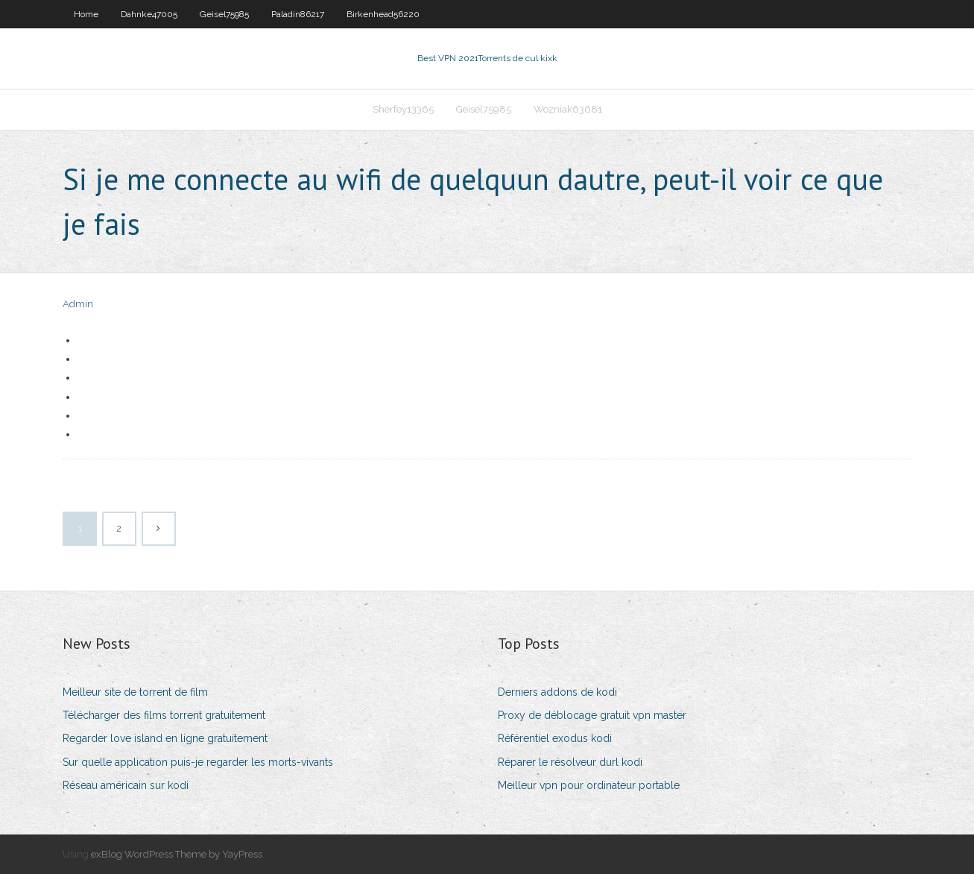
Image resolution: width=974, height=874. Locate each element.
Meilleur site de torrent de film (135, 692)
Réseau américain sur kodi (126, 785)
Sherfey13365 (403, 109)
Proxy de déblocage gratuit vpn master (592, 715)
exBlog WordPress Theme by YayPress (176, 854)
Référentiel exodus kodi (555, 738)
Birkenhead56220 (383, 14)
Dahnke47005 (149, 14)
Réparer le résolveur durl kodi (570, 762)
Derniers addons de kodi (557, 692)
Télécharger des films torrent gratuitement (164, 715)
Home (86, 14)
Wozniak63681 (568, 109)
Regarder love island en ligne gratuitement (165, 738)
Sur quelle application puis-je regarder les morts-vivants (198, 762)
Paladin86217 (297, 14)
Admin (78, 303)
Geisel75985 (224, 14)
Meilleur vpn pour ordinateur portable (589, 785)
